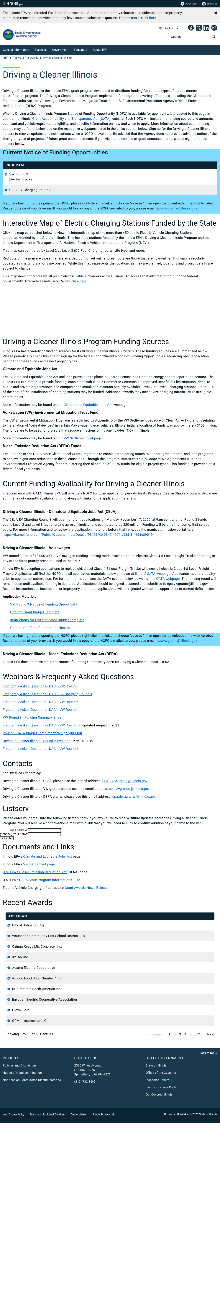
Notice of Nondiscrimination (22, 1238)
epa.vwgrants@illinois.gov (193, 174)
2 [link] (175, 1200)
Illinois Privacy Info (103, 1280)
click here (78, 356)
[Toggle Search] (213, 36)
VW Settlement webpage (83, 513)
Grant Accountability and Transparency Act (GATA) (71, 119)
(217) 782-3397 (85, 1247)
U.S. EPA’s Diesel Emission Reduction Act (35, 947)
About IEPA (100, 50)
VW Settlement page (39, 939)
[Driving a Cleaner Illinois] (57, 57)
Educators (80, 50)
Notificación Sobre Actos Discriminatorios (32, 1246)
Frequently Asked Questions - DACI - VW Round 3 (40, 801)
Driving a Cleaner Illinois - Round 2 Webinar (36, 816)
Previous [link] (155, 1200)
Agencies (188, 4)
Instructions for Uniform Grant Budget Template (47, 695)
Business (41, 50)
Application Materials (47, 225)
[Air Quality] (32, 57)
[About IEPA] (110, 49)
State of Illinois (156, 1231)
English (169, 28)
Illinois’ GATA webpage (152, 649)
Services (209, 4)
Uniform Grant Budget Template (59, 189)
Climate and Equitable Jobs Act (88, 480)
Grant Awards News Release (87, 963)
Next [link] (210, 1200)
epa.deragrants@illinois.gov (133, 872)
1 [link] (169, 1200)
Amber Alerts (79, 1280)
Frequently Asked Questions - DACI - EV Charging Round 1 (47, 769)
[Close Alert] (215, 13)
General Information (16, 50)
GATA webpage (168, 654)
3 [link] (180, 1200)
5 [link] (191, 1200)
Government (60, 50)
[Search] (192, 37)
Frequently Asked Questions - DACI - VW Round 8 (40, 761)
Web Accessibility (13, 1280)
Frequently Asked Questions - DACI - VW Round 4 (40, 785)
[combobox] (171, 28)
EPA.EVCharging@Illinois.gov (124, 856)
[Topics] (17, 57)
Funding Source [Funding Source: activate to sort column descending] (190, 993)
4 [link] (185, 1200)
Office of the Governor (161, 1238)
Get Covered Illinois (159, 1260)
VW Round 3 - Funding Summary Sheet (33, 793)
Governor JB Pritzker (176, 1280)
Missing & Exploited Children (47, 1280)
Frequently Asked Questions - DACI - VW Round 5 (40, 777)
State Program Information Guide (54, 955)
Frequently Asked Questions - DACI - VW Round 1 (40, 824)
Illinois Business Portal (162, 1253)
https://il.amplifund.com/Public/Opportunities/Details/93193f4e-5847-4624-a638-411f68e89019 (78, 610)
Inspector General (158, 1246)
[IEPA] (6, 57)
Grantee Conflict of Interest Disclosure (65, 214)
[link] (191, 28)
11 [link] (199, 1200)
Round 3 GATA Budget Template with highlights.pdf (42, 808)
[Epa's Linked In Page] (206, 28)
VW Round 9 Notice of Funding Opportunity (43, 680)
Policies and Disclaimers (20, 1231)
